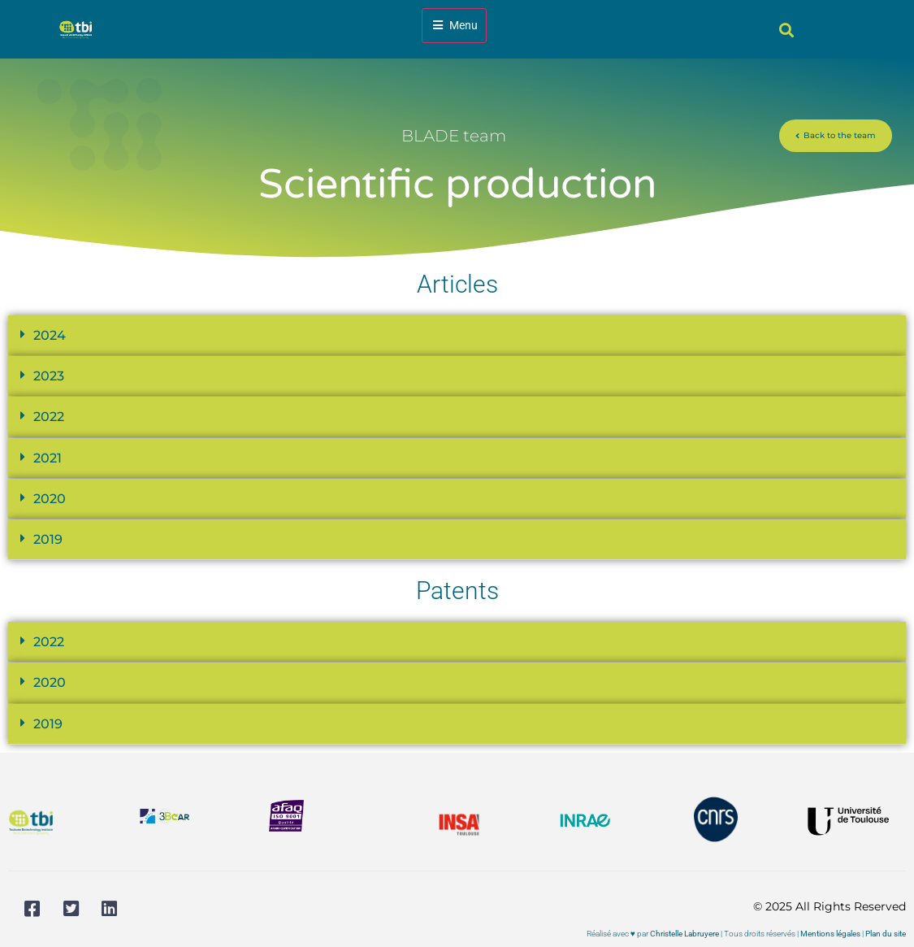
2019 (48, 539)
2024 (49, 335)
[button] (786, 29)
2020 (49, 498)
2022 (48, 416)
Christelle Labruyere (684, 933)
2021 (47, 458)
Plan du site (885, 933)
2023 (48, 376)
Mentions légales (830, 933)
